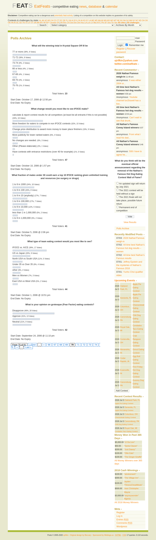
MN (105, 20)
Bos (64, 23)
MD (96, 20)
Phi (102, 23)
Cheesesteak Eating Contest (125, 417)
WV (41, 23)
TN (23, 23)
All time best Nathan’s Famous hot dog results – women (130, 248)
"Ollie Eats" (129, 453)
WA (38, 23)
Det (78, 23)
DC (61, 20)
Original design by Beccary (80, 535)
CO (55, 20)
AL (40, 20)
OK (146, 20)
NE (118, 20)
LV (92, 23)
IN (79, 20)
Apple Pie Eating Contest (137, 287)
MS (108, 20)
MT (115, 20)
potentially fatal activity (63, 15)
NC (137, 20)
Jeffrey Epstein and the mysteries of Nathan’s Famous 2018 (129, 265)
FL (67, 20)
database (95, 6)
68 (60, 345)
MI (102, 20)
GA (69, 20)
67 (55, 345)
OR (9, 23)
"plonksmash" (130, 474)
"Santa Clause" (130, 446)
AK (43, 20)
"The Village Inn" (131, 478)
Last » (28, 347)
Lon (88, 23)
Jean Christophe (131, 488)
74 (95, 345)
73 (90, 345)
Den (75, 23)
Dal (71, 23)
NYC (99, 23)
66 (49, 345)
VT (32, 23)
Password (130, 41)
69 (66, 345)
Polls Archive (122, 228)
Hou (82, 23)
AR (48, 20)
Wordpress (121, 526)
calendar (111, 6)
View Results (130, 222)
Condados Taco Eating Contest (138, 328)
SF (106, 23)
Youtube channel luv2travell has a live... (128, 100)
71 (78, 345)
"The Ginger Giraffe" (133, 457)
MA (99, 20)
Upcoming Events (125, 280)
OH (143, 20)
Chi (68, 23)
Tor (112, 23)
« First (32, 345)
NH (124, 20)
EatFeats (42, 6)
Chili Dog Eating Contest (137, 318)
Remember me (135, 45)
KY (87, 20)
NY (133, 20)
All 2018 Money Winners (126, 502)
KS (84, 20)
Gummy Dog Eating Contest (138, 383)
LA (90, 20)
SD (20, 23)
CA (52, 20)
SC (17, 23)
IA (81, 20)
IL (77, 20)
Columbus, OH (131, 414)
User (128, 38)
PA (12, 23)
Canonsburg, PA (132, 421)
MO (111, 20)
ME (92, 20)
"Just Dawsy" (130, 449)
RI (15, 23)
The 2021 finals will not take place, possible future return (129, 200)
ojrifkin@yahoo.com (126, 60)
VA (35, 23)
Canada (53, 23)
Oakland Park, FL (132, 400)
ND (140, 20)
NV (121, 20)
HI (72, 20)
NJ (127, 20)
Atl (61, 23)
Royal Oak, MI (131, 428)
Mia (94, 23)
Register (120, 49)
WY (47, 23)
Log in (119, 516)
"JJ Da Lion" (129, 442)
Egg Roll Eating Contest (136, 359)
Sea (109, 23)
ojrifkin (65, 535)
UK (58, 23)
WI (44, 23)
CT (58, 20)
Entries (122, 519)
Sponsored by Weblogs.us (103, 535)
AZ (46, 20)
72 (84, 345)
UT (29, 23)
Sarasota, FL (125, 298)
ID (75, 20)
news (83, 6)
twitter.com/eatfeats (126, 64)
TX (26, 23)
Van (115, 23)
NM (130, 20)
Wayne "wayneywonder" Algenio (131, 495)
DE (64, 20)
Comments (124, 523)
